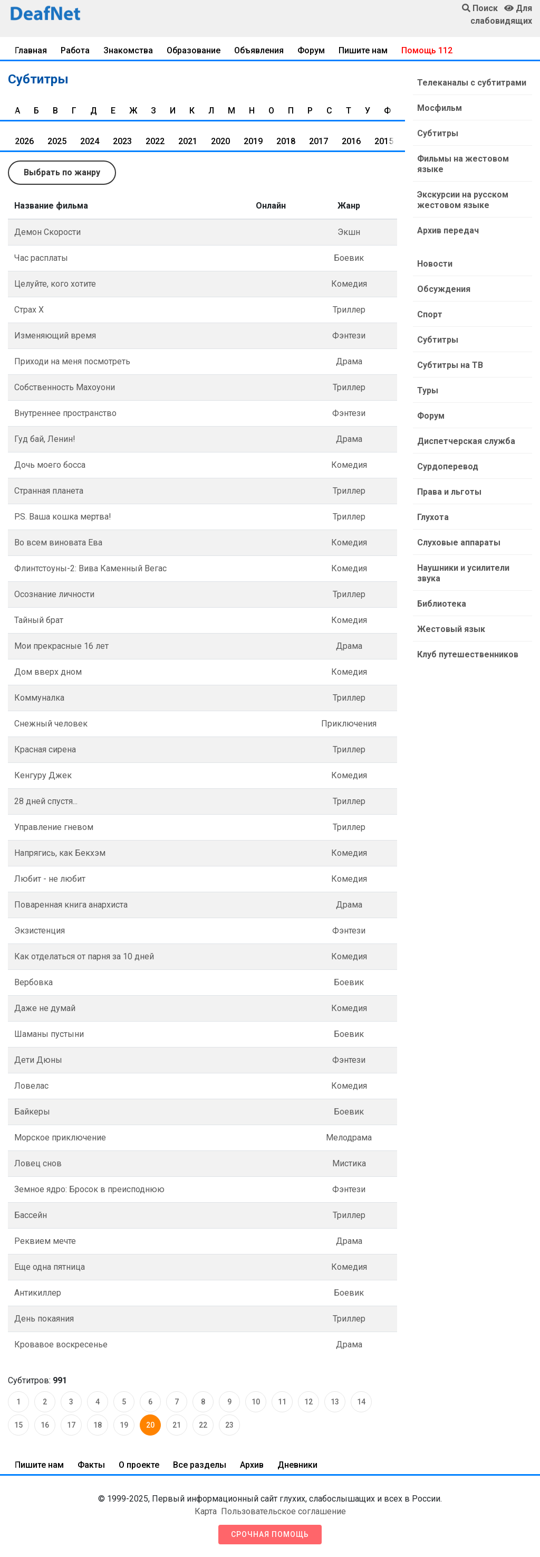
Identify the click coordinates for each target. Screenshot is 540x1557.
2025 (56, 141)
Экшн (349, 232)
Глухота (433, 517)
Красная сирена (45, 749)
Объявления (259, 50)
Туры (427, 390)
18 (97, 1425)
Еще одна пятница (49, 1267)
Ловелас (31, 1086)
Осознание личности (54, 594)
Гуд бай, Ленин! (44, 439)
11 (282, 1402)
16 (45, 1425)
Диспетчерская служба (466, 441)
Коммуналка (39, 698)
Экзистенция (39, 931)
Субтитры (437, 133)
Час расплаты (41, 258)
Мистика (349, 1163)
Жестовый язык (451, 629)
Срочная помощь (270, 1534)
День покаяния (44, 1319)
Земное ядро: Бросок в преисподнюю (89, 1189)
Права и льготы (449, 492)
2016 (351, 141)
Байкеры (32, 1112)
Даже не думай (44, 1008)
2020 (220, 141)
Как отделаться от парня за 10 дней (84, 956)
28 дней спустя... (46, 801)
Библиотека (441, 604)
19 (124, 1425)
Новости (434, 264)
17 (71, 1425)
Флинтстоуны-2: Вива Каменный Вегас (90, 568)
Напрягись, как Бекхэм (59, 853)
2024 (89, 141)
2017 (318, 141)
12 (308, 1402)
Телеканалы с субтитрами (471, 83)
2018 (285, 141)
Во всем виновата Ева (58, 542)
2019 (253, 141)
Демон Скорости (47, 232)
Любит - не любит (49, 879)
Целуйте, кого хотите (55, 284)
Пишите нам (363, 50)
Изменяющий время (55, 336)
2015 (383, 141)
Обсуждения (443, 289)
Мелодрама (349, 1138)
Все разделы (199, 1465)
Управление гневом (53, 827)
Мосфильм (439, 108)
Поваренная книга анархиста (71, 905)
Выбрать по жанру (62, 172)
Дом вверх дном (48, 672)
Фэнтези (348, 336)
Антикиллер (37, 1293)
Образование (193, 50)
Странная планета (48, 491)
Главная (31, 50)
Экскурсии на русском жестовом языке (462, 200)
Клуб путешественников (467, 654)
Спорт (429, 314)
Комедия (349, 284)
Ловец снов (38, 1163)
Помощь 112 (426, 50)
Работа (75, 50)
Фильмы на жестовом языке (463, 164)
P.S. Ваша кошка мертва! (62, 517)
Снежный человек (51, 724)
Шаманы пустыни (49, 1034)
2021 (187, 141)
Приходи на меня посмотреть (72, 361)
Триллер (349, 310)
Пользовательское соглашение (283, 1511)
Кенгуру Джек (43, 775)
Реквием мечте (45, 1241)
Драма (349, 361)
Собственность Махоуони (64, 387)
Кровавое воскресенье (61, 1344)
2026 (24, 141)
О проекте (139, 1465)
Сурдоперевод (447, 466)
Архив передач (448, 230)
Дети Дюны (38, 1060)
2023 (122, 141)
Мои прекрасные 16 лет (61, 646)
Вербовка (33, 982)
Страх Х (29, 310)
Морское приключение (60, 1138)
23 (229, 1425)
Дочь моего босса (49, 465)
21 (176, 1425)
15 (18, 1425)
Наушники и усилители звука (463, 573)
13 (335, 1402)
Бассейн (30, 1215)
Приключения (349, 724)
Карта (206, 1511)
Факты (91, 1465)
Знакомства (128, 50)
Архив (252, 1465)
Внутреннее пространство (65, 413)
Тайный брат (38, 620)
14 (361, 1402)
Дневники (297, 1465)
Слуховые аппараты (458, 542)
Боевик (349, 258)
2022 (155, 141)
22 (203, 1425)
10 (256, 1402)
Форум (311, 50)
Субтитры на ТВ (450, 365)
